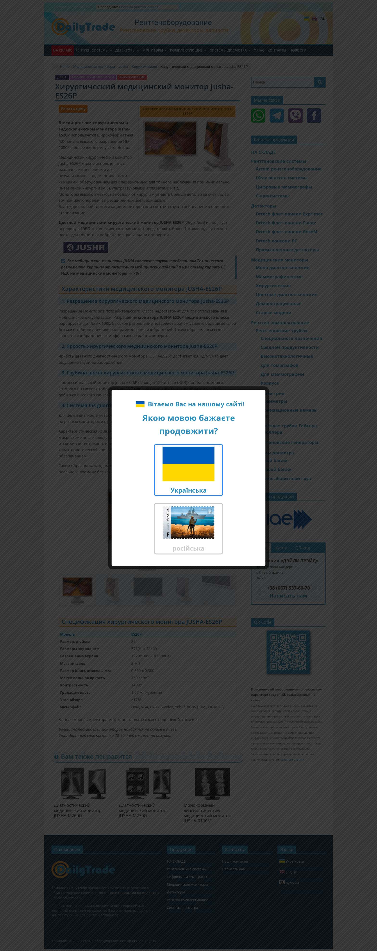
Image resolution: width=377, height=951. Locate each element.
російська (188, 529)
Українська (188, 471)
